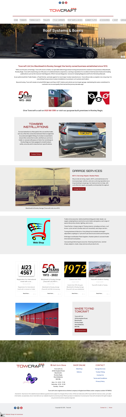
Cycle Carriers (59, 20)
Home (16, 20)
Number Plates (91, 20)
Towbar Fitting (36, 154)
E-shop (115, 20)
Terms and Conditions (100, 378)
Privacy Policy (100, 381)
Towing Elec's (34, 20)
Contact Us (100, 375)
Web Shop (79, 369)
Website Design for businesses (14, 414)
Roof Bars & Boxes (75, 20)
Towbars (23, 20)
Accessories (105, 20)
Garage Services (79, 189)
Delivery (79, 372)
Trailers (46, 20)
